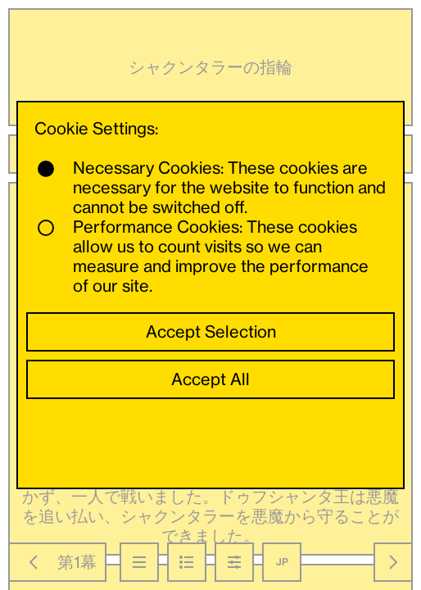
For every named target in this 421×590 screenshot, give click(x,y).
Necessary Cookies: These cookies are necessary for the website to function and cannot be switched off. (212, 187)
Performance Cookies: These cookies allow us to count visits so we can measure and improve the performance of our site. (203, 256)
